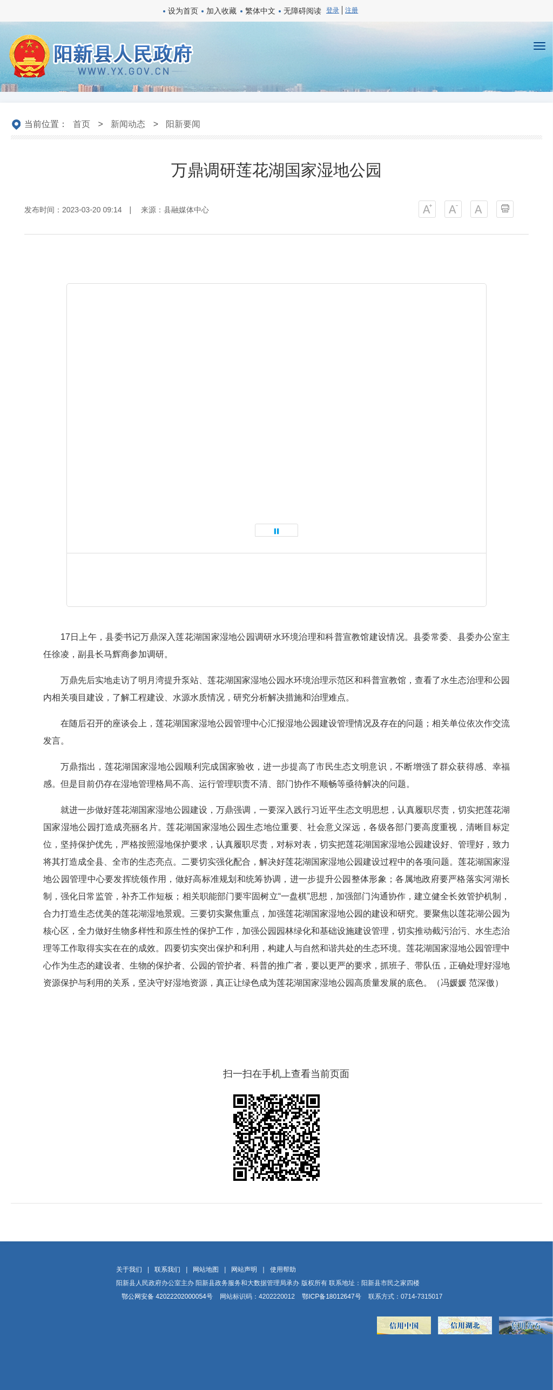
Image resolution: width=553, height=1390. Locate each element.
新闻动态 (128, 124)
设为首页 (183, 10)
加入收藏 (221, 10)
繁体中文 (260, 10)
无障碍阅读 (302, 10)
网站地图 (206, 1269)
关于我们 (129, 1269)
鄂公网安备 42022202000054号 (167, 1296)
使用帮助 (283, 1269)
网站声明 (244, 1269)
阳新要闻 (183, 124)
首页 (81, 124)
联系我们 (167, 1269)
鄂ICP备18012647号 (331, 1296)
